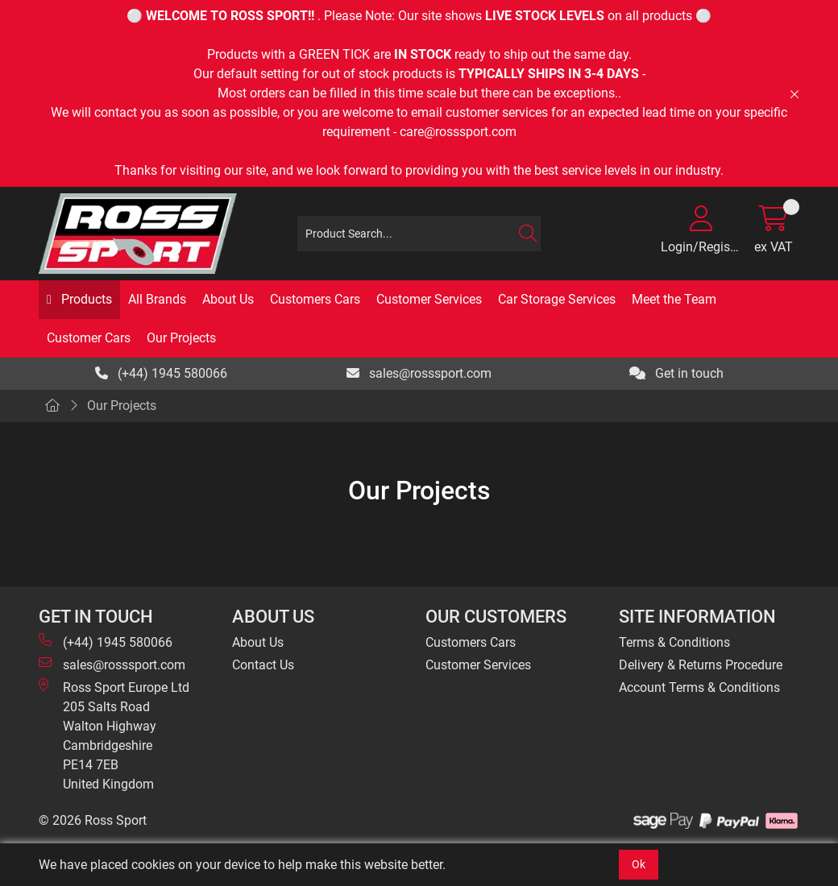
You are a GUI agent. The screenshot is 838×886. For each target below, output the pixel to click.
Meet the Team (674, 299)
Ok (638, 864)
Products (85, 299)
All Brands (157, 299)
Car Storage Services (557, 299)
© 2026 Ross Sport (93, 820)
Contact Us (263, 665)
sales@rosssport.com (419, 373)
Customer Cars (89, 338)
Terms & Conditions (674, 642)
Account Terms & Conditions (699, 687)
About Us (228, 299)
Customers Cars (315, 299)
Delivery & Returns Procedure (700, 665)
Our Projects (181, 338)
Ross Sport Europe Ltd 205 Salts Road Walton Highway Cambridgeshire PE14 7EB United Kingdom (114, 735)
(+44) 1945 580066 (161, 373)
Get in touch (676, 373)
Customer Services (429, 299)
